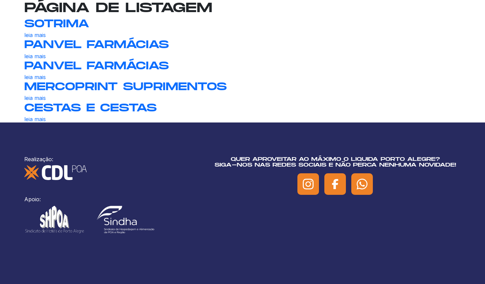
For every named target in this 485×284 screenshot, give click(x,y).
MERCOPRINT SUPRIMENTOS (125, 86)
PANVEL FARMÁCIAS (96, 44)
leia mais (35, 35)
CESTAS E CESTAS (90, 107)
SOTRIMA (56, 23)
